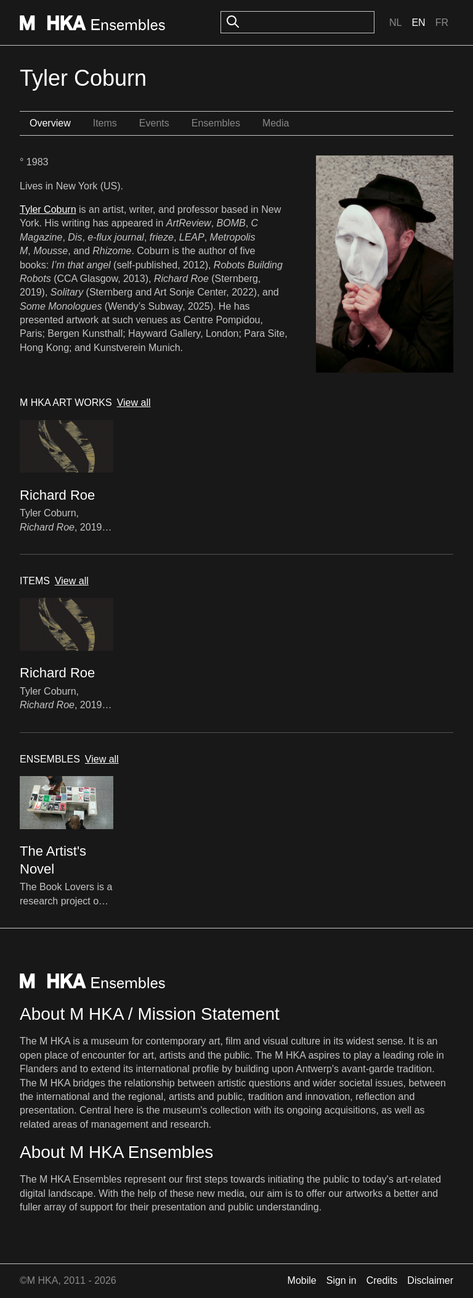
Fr (441, 22)
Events (154, 123)
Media (275, 123)
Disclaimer (430, 1280)
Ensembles (216, 123)
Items (105, 123)
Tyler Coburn (48, 209)
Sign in (341, 1280)
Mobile (302, 1280)
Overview (50, 123)
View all (134, 402)
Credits (382, 1280)
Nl (395, 22)
